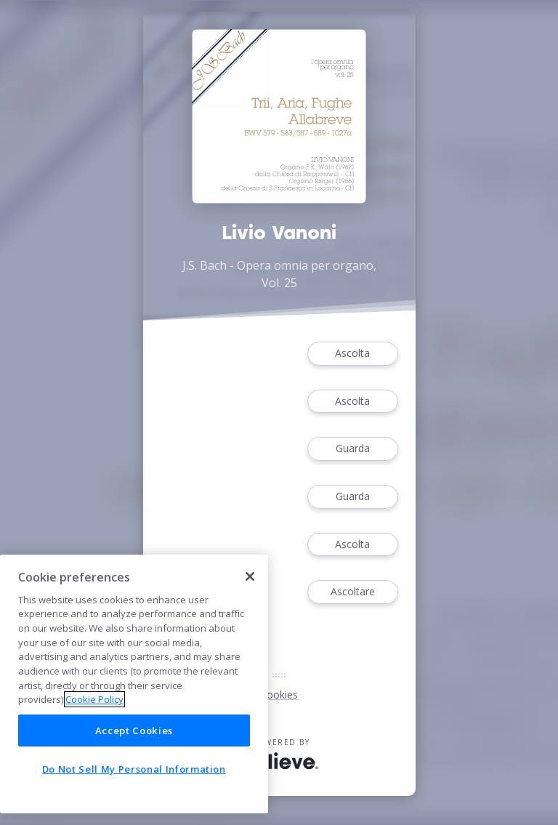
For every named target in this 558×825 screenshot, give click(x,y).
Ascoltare (352, 592)
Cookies (279, 694)
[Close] (250, 576)
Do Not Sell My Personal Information (134, 769)
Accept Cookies (134, 730)
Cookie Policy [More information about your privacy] (94, 699)
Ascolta (352, 353)
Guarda (352, 449)
